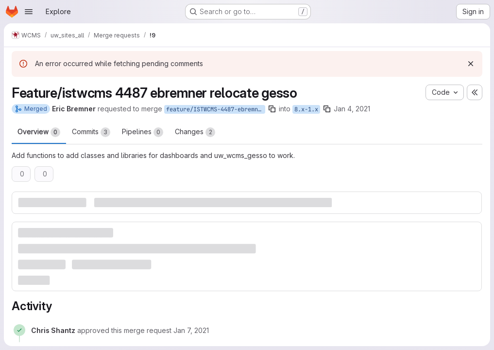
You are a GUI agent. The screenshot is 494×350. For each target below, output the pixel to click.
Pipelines (142, 132)
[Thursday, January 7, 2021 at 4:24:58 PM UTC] (191, 330)
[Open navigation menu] (28, 11)
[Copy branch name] (272, 109)
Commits (91, 132)
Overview (38, 132)
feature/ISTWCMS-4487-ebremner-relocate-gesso (215, 109)
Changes (195, 132)
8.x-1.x (306, 109)
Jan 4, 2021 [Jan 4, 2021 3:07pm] (352, 109)
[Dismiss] (471, 64)
